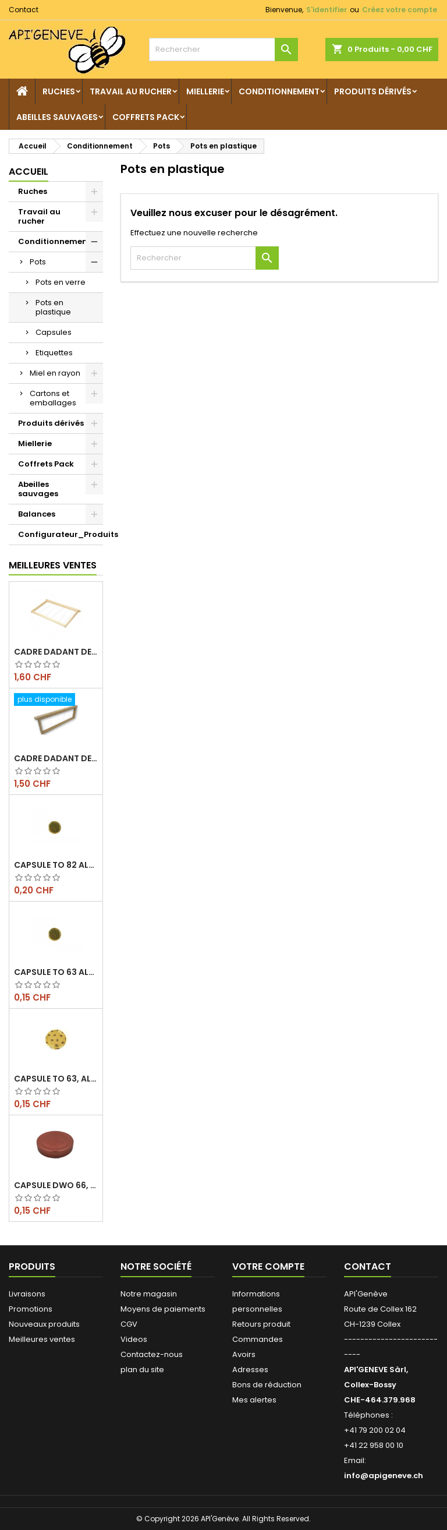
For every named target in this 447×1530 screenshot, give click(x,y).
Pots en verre (61, 282)
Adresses (250, 1369)
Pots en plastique (53, 307)
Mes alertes (254, 1399)
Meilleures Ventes (53, 565)
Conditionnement (279, 91)
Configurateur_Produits (60, 534)
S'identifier (326, 10)
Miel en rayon (55, 373)
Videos (133, 1339)
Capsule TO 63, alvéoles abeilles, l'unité (56, 1078)
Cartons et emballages (53, 398)
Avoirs (244, 1354)
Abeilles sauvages (57, 117)
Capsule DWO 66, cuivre (56, 1185)
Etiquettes (54, 352)
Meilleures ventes (42, 1339)
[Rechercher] (223, 49)
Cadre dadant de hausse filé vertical (56, 758)
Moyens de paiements (162, 1309)
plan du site (142, 1369)
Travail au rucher (131, 91)
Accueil (28, 171)
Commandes (257, 1339)
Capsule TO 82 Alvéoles (56, 865)
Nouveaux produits (44, 1324)
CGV (128, 1324)
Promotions (30, 1309)
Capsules (54, 332)
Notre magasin (148, 1293)
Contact (23, 10)
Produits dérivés (372, 91)
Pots (38, 261)
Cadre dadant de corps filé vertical (56, 651)
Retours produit (261, 1324)
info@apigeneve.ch (383, 1475)
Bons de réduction (266, 1384)
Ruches (58, 91)
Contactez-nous (151, 1354)
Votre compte (268, 1266)
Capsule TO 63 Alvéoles (56, 972)
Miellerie (205, 91)
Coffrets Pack (145, 117)
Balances (36, 514)
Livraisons (27, 1293)
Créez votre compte (399, 10)
